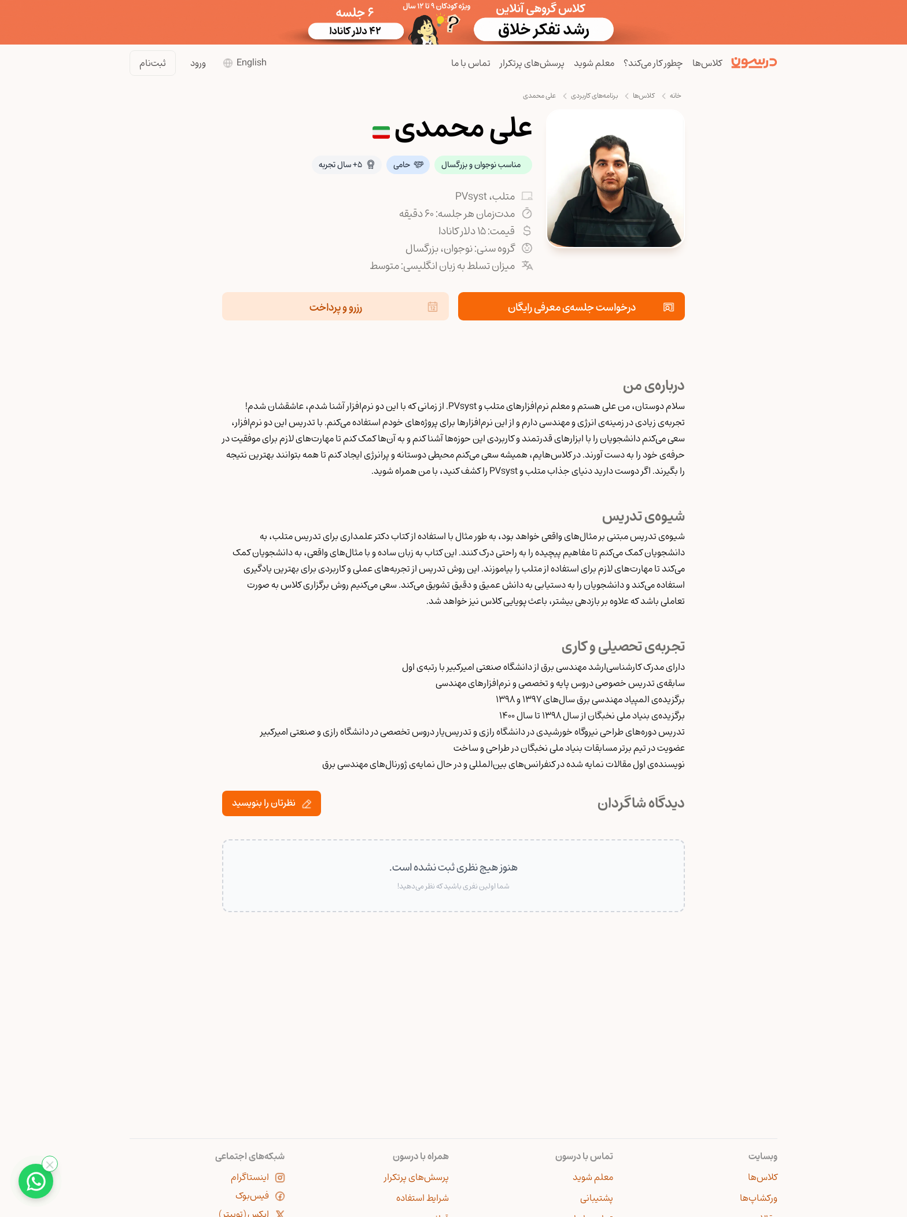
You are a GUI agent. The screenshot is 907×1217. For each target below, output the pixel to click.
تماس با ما (471, 63)
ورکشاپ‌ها (758, 1198)
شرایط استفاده (422, 1198)
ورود (198, 63)
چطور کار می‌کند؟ (653, 63)
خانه (675, 95)
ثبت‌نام (152, 63)
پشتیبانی (596, 1198)
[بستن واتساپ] (50, 1164)
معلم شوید (594, 63)
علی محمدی (539, 95)
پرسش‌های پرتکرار (532, 63)
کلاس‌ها (707, 63)
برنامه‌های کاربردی (594, 95)
